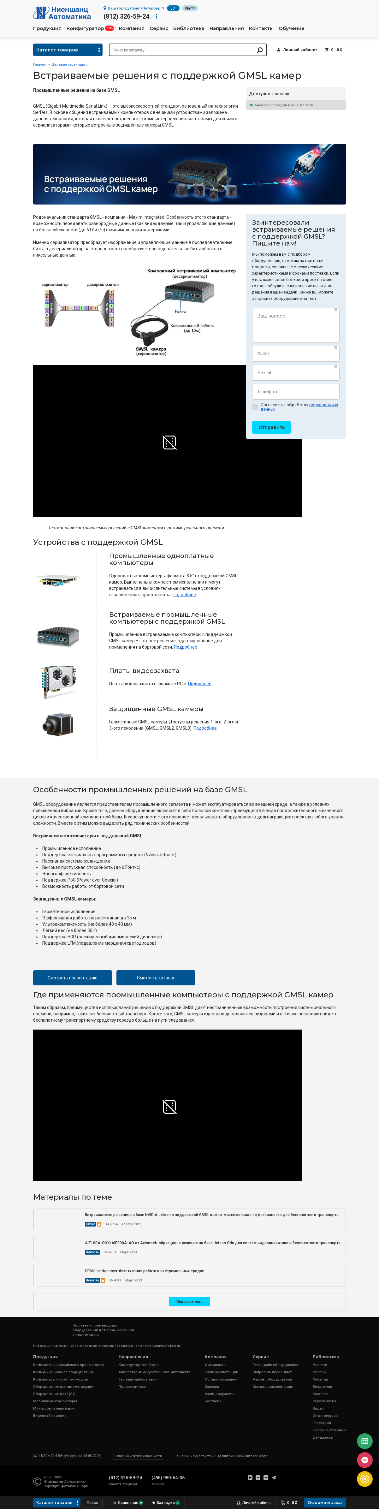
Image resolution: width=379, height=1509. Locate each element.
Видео (318, 1408)
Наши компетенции (221, 1372)
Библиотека (188, 28)
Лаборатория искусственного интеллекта (154, 1372)
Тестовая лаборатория (138, 1379)
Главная (40, 64)
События (320, 1379)
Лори (83, 1486)
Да (173, 8)
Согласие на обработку (295, 407)
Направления (227, 28)
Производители (132, 1387)
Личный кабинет (300, 49)
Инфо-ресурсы (325, 1416)
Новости (320, 1365)
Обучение (292, 28)
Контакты (261, 28)
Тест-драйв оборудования (275, 1365)
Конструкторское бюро (139, 1365)
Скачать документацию (273, 1387)
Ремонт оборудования (272, 1379)
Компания (132, 28)
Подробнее (184, 594)
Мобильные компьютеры (55, 1401)
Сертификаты (324, 1401)
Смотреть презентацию (73, 977)
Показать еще (189, 1301)
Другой (190, 8)
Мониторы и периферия (54, 1408)
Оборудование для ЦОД (54, 1394)
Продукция (47, 28)
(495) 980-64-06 (168, 1477)
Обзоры (320, 1372)
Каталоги (321, 1394)
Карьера (212, 1387)
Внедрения (322, 1387)
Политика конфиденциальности (138, 1456)
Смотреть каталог (156, 977)
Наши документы (219, 1394)
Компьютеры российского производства (68, 1365)
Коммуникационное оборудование (63, 1372)
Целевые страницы (68, 64)
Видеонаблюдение (49, 1416)
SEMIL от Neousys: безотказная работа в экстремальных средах (144, 1271)
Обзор (90, 1224)
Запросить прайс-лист (272, 1372)
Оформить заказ (325, 1502)
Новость (92, 1252)
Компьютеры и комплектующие (60, 1379)
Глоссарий (322, 1423)
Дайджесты (323, 1437)
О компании (215, 1365)
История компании (221, 1379)
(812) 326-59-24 (126, 16)
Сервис (159, 28)
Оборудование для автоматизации (63, 1387)
